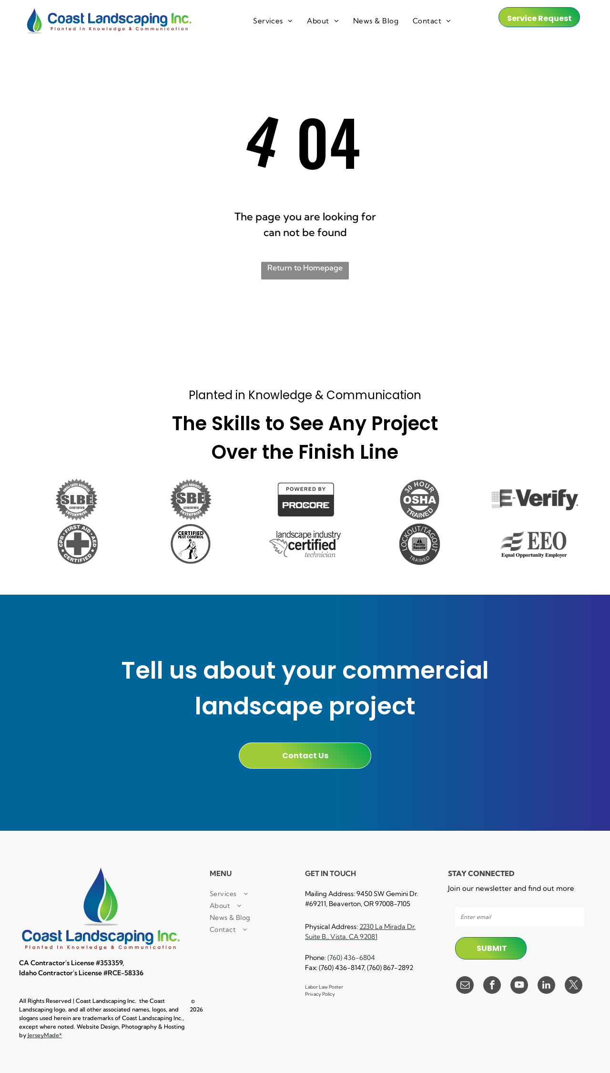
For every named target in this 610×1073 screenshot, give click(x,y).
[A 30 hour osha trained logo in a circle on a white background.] (419, 499)
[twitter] (573, 986)
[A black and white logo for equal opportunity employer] (534, 544)
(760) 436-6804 (351, 957)
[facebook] (492, 986)
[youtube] (519, 986)
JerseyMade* (45, 1035)
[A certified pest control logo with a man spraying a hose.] (190, 544)
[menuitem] (273, 21)
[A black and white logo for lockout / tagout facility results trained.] (419, 544)
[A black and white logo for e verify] (534, 499)
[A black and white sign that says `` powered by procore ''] (305, 499)
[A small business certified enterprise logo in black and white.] (190, 499)
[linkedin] (546, 986)
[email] (465, 986)
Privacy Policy (320, 994)
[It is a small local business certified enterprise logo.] (76, 499)
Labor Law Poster (324, 987)
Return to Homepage (305, 267)
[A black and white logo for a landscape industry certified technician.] (305, 544)
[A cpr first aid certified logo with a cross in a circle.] (76, 544)
